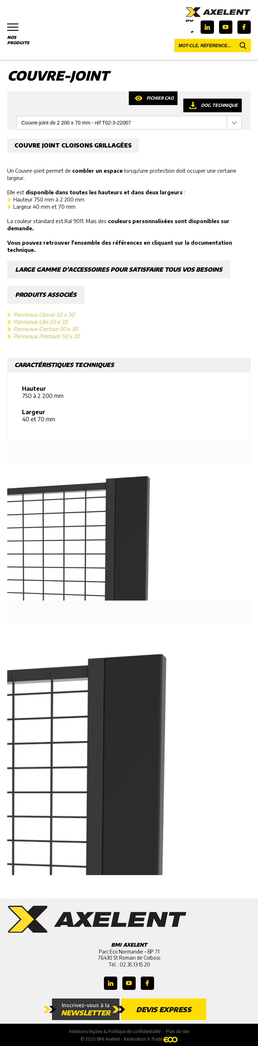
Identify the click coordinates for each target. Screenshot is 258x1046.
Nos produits (21, 34)
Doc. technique (219, 105)
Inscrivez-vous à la (85, 1009)
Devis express (163, 1009)
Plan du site (177, 1031)
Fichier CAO (160, 98)
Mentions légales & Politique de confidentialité (115, 1031)
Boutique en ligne (189, 26)
